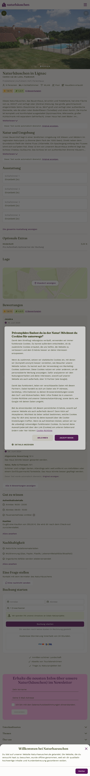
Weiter (81, 771)
